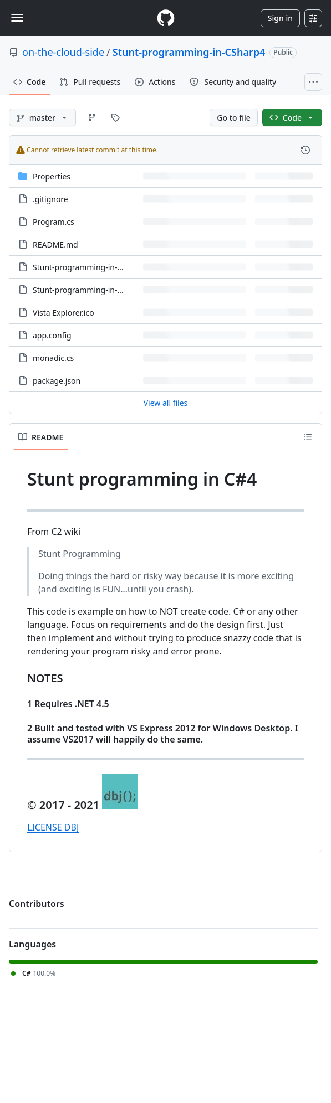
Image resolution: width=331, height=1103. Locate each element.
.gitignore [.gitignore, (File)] (50, 199)
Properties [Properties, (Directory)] (51, 176)
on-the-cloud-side (63, 52)
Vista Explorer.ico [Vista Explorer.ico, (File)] (63, 312)
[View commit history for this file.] (305, 150)
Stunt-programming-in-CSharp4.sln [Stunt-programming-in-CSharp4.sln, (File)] (97, 290)
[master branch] (42, 117)
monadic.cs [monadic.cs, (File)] (53, 358)
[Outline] (307, 437)
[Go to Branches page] (92, 117)
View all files (166, 403)
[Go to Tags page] (115, 117)
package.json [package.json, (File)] (56, 380)
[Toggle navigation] (17, 17)
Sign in (280, 18)
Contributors (36, 904)
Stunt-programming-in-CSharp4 (189, 52)
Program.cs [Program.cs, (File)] (53, 222)
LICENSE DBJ (53, 827)
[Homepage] (166, 18)
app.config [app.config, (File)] (52, 335)
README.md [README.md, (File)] (55, 244)
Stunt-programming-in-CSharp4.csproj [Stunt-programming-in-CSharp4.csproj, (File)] (102, 267)
